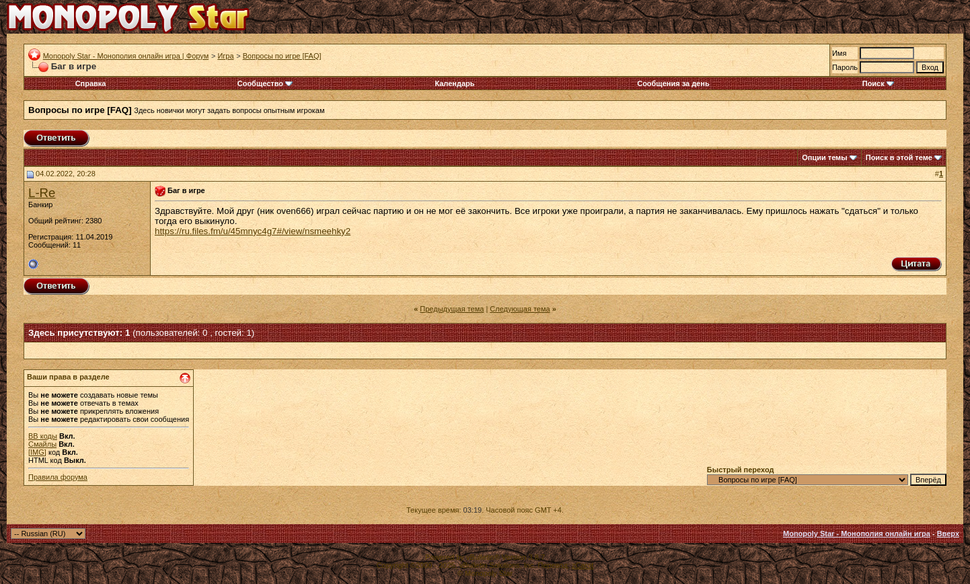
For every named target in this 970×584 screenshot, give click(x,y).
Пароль (845, 67)
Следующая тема (520, 309)
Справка (90, 83)
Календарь (454, 83)
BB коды (42, 436)
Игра (225, 56)
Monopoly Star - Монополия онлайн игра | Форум (126, 56)
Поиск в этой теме (899, 157)
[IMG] (37, 452)
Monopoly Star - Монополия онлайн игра (856, 534)
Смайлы (42, 444)
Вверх (948, 534)
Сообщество (265, 83)
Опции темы (824, 157)
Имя (839, 53)
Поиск (878, 83)
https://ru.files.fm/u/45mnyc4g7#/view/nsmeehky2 (252, 231)
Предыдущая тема (452, 309)
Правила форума (57, 477)
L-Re (41, 193)
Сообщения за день (673, 83)
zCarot (582, 565)
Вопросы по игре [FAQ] (282, 56)
